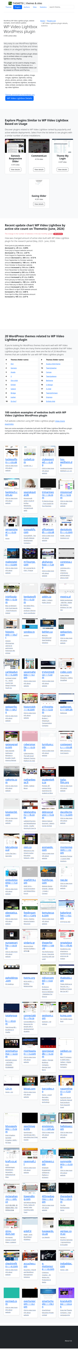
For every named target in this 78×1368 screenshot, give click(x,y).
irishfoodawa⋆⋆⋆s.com (11, 616)
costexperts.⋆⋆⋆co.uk (66, 763)
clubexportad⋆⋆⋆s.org (48, 479)
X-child (48, 406)
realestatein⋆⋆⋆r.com (11, 580)
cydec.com (66, 689)
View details (15, 169)
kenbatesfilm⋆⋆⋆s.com (30, 616)
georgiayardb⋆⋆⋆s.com (48, 1070)
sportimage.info (29, 1145)
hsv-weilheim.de (66, 479)
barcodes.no (48, 1107)
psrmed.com (11, 1319)
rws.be (64, 897)
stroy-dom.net (10, 1250)
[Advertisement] (57, 45)
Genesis (14, 385)
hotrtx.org (29, 994)
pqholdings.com (11, 996)
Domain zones (68, 1354)
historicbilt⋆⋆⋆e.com (29, 725)
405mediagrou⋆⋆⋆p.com (48, 1216)
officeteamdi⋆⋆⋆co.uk (48, 548)
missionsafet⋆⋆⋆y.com (66, 512)
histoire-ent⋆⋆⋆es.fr (11, 651)
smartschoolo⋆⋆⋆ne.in (48, 1321)
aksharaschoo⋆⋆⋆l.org (48, 581)
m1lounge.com (29, 580)
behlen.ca (47, 648)
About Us (68, 1358)
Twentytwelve (51, 385)
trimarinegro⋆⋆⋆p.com (48, 512)
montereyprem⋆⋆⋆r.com (66, 867)
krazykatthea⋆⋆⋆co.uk (66, 1321)
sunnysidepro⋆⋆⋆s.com (66, 1181)
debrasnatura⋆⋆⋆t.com (48, 831)
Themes (8, 7)
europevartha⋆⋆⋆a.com (11, 962)
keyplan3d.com (11, 830)
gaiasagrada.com (11, 763)
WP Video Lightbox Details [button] (19, 98)
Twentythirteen (52, 410)
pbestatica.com (11, 931)
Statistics (43, 7)
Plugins (17, 7)
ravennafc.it (30, 1180)
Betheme (49, 397)
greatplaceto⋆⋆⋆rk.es (66, 961)
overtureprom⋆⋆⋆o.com (30, 1321)
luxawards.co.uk (48, 1250)
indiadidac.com (66, 1282)
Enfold (13, 402)
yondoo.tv (29, 648)
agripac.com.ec (66, 1250)
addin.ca (46, 613)
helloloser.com (66, 1145)
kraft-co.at (11, 1178)
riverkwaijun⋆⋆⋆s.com (30, 1069)
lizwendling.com (29, 1215)
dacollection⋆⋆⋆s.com (66, 830)
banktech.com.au (11, 510)
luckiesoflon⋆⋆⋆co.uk (11, 478)
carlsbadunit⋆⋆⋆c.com (11, 690)
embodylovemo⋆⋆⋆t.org (11, 899)
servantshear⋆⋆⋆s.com (11, 549)
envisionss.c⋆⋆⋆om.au (48, 1145)
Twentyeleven (51, 393)
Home (42, 21)
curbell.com (29, 478)
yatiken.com (66, 1069)
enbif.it (27, 1248)
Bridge (13, 410)
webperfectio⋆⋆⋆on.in (11, 726)
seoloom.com (47, 1034)
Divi (12, 381)
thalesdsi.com (66, 996)
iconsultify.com (30, 548)
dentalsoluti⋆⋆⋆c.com (66, 548)
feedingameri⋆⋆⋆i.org (30, 931)
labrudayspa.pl (11, 866)
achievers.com (48, 1180)
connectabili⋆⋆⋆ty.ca (30, 1034)
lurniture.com (47, 763)
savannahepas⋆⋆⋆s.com (30, 691)
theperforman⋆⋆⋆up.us (48, 962)
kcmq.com (66, 1032)
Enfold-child (50, 418)
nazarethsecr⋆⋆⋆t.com (66, 1108)
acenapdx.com (47, 866)
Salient (13, 406)
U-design (49, 402)
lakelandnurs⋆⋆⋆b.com (30, 831)
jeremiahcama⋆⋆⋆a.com (11, 1070)
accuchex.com (30, 1282)
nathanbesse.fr (29, 798)
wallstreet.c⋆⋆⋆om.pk (66, 725)
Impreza (49, 414)
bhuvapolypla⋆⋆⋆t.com (11, 1146)
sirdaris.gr (29, 959)
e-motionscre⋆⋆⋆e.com (48, 1283)
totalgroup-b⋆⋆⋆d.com (11, 1036)
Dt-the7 (13, 418)
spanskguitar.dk (30, 510)
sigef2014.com (30, 898)
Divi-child (14, 397)
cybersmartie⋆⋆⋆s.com (29, 764)
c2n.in (8, 1105)
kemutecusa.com (48, 931)
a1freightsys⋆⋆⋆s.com (47, 726)
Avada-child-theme (53, 381)
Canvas (48, 389)
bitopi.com (29, 1105)
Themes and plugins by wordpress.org (20, 95)
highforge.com (47, 898)
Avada (13, 389)
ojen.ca (28, 864)
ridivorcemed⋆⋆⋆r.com (48, 997)
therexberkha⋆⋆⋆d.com (66, 1216)
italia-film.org (64, 798)
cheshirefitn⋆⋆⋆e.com (11, 1282)
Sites (35, 7)
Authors (27, 7)
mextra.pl (65, 613)
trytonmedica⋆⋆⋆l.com (48, 691)
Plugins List (51, 21)
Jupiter (13, 414)
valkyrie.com (11, 798)
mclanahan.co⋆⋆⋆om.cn (11, 1216)
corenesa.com (66, 580)
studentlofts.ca (48, 798)
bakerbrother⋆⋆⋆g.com (65, 932)
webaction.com (66, 650)
